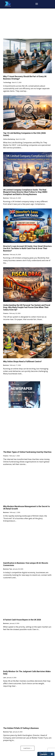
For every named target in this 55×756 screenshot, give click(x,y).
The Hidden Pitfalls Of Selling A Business (21, 728)
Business (6, 198)
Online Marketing (9, 139)
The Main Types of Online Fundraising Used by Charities (27, 452)
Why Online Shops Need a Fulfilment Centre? (22, 361)
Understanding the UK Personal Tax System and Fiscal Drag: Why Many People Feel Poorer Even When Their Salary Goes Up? (26, 307)
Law (4, 677)
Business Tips (7, 569)
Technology (7, 82)
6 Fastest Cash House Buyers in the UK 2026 (22, 620)
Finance (5, 313)
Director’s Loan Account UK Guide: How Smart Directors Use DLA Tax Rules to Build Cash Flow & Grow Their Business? (27, 248)
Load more (27, 748)
